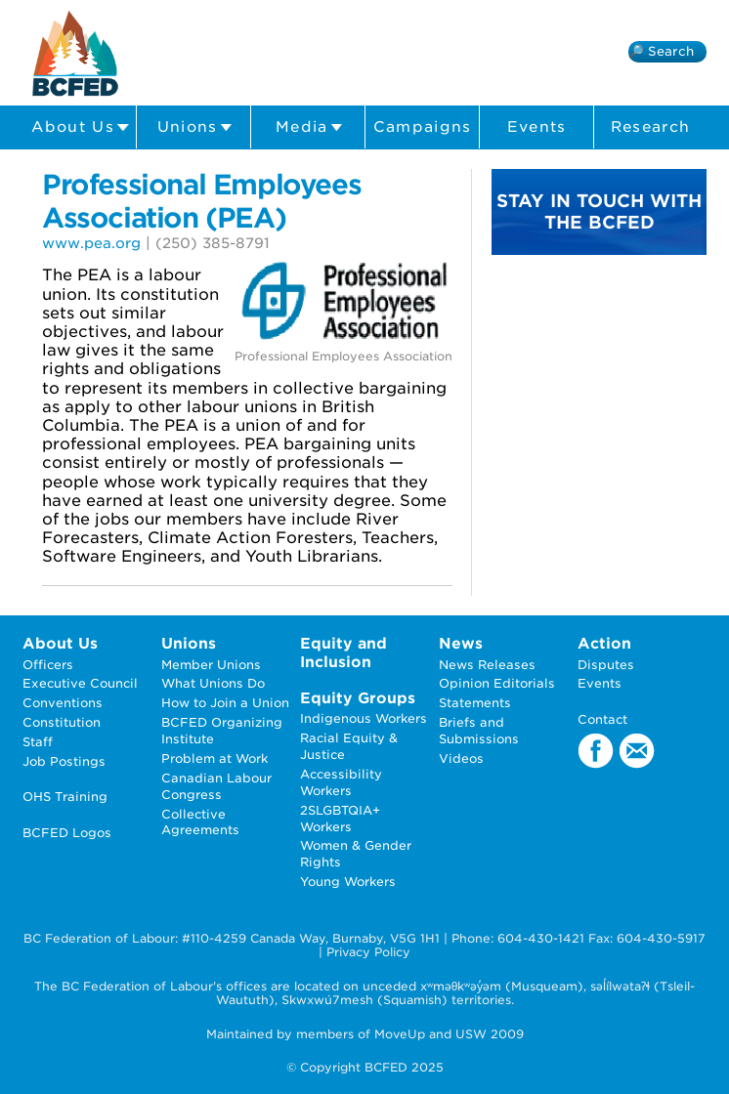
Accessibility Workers (341, 782)
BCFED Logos (66, 832)
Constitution (61, 722)
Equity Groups (357, 698)
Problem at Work (214, 758)
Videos (461, 758)
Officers (47, 664)
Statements (475, 702)
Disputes (606, 664)
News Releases (487, 664)
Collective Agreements (200, 822)
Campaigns (422, 127)
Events (537, 127)
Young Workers (348, 881)
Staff (37, 742)
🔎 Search (661, 51)
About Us (80, 127)
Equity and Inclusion (343, 652)
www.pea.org (91, 242)
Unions (195, 127)
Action (604, 643)
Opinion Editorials (497, 683)
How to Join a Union (225, 702)
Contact (602, 719)
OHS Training (64, 796)
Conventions (62, 702)
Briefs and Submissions (479, 730)
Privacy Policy (368, 952)
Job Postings (64, 761)
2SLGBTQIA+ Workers (340, 818)
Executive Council (80, 683)
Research (651, 127)
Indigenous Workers (363, 718)
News (461, 643)
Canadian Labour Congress (216, 786)
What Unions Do (213, 683)
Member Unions (211, 664)
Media (309, 127)
